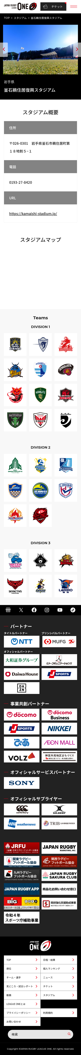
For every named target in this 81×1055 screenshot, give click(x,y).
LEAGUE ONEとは (15, 1004)
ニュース (48, 977)
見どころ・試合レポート (19, 986)
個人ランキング (51, 968)
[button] (4, 50)
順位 (8, 968)
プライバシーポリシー (18, 1012)
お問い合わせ (13, 1021)
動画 (8, 995)
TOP (7, 17)
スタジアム (20, 18)
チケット (53, 6)
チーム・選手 (13, 977)
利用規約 (48, 1012)
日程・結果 (49, 959)
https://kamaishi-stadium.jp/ (33, 213)
